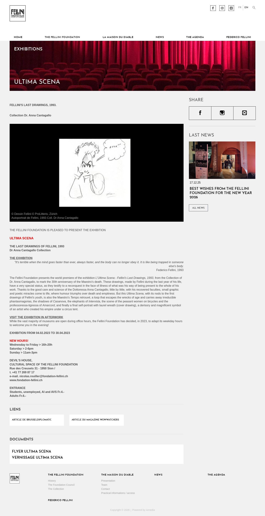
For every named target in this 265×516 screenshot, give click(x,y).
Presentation (108, 480)
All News (198, 208)
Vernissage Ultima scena (37, 458)
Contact (105, 488)
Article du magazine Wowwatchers (95, 420)
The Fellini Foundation (62, 37)
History (52, 480)
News (160, 37)
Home (18, 37)
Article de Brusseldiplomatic (32, 420)
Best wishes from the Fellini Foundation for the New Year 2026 (221, 193)
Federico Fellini (238, 37)
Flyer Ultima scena (31, 451)
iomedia (150, 510)
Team (104, 484)
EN (246, 7)
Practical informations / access (118, 493)
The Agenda (195, 37)
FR (239, 7)
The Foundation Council (61, 484)
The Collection (56, 488)
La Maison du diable (118, 37)
